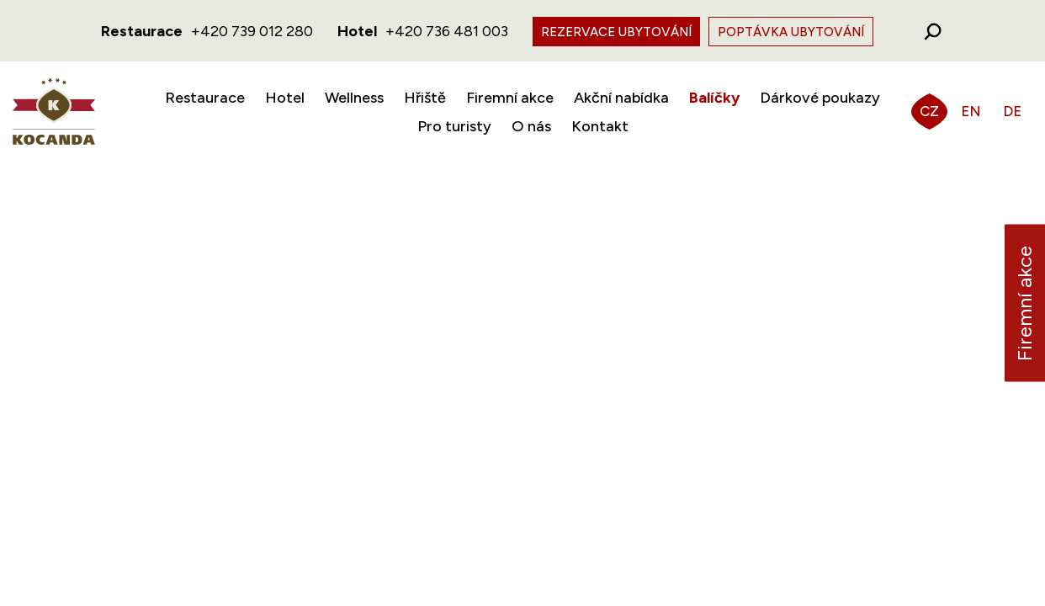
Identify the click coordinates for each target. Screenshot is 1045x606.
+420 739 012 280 (252, 31)
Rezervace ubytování (616, 32)
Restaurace (205, 97)
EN (971, 111)
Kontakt (600, 126)
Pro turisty (454, 126)
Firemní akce (510, 97)
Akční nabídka (621, 97)
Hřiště (425, 97)
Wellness (354, 97)
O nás (531, 126)
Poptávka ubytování (791, 32)
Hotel (285, 97)
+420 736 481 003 (446, 31)
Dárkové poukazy (820, 97)
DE (1012, 111)
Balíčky (714, 97)
